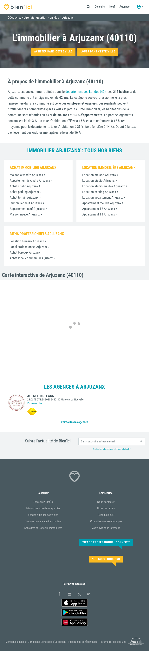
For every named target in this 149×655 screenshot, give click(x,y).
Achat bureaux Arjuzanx (25, 252)
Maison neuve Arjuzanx (25, 214)
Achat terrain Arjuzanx (24, 197)
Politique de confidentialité (82, 642)
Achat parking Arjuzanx (24, 192)
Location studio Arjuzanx (98, 180)
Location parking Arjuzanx (99, 192)
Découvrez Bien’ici (43, 502)
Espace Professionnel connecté (106, 542)
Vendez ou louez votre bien (43, 515)
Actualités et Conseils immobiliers (43, 528)
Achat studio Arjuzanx (24, 186)
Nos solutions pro (106, 559)
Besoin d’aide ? (106, 515)
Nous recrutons (106, 508)
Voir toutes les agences (74, 422)
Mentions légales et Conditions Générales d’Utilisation (35, 642)
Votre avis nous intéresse (106, 528)
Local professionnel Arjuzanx (28, 247)
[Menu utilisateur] (140, 7)
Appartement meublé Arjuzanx (101, 203)
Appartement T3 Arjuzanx (98, 214)
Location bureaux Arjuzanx (27, 241)
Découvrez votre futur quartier (43, 508)
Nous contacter (106, 502)
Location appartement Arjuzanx (102, 197)
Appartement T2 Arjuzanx (98, 209)
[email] (111, 441)
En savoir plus (34, 403)
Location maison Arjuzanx (99, 175)
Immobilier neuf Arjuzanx (26, 203)
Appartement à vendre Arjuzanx (30, 180)
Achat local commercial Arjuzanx (31, 258)
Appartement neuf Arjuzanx (27, 209)
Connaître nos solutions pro (106, 521)
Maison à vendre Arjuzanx (26, 175)
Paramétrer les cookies (113, 642)
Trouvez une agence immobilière (43, 521)
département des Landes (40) (85, 92)
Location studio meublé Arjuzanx (103, 186)
